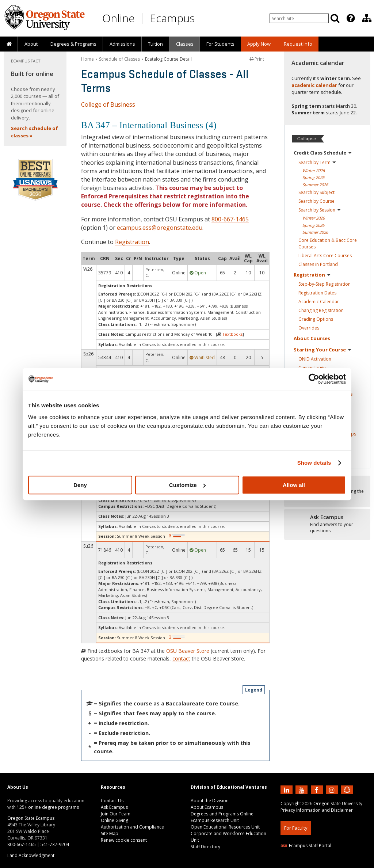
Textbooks (232, 334)
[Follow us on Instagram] (333, 789)
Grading (315, 319)
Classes (185, 44)
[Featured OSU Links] (350, 18)
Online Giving (114, 820)
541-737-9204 (55, 844)
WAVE (353, 863)
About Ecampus (207, 807)
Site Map (109, 833)
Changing (321, 310)
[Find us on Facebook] (318, 789)
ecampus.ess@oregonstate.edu (159, 228)
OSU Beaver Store (187, 650)
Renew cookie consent (124, 840)
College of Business (108, 104)
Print (256, 59)
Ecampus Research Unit (215, 820)
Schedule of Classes (119, 59)
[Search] (335, 18)
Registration (132, 242)
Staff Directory (205, 847)
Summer (315, 184)
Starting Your (322, 349)
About (31, 44)
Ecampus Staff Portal (305, 845)
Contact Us (112, 800)
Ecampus (172, 18)
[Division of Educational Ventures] (366, 18)
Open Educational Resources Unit (225, 827)
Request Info (298, 44)
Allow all (294, 485)
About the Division (210, 800)
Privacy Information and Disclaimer (316, 810)
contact (181, 658)
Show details (314, 463)
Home (87, 59)
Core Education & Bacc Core (327, 243)
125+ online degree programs (48, 807)
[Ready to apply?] (327, 524)
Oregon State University (337, 803)
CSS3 (338, 863)
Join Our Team (115, 814)
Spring (313, 177)
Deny (80, 485)
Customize (187, 485)
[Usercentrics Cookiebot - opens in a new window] (314, 378)
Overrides (308, 328)
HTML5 (321, 863)
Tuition (155, 44)
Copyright (290, 803)
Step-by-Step (324, 284)
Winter (313, 170)
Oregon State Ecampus (30, 818)
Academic (318, 301)
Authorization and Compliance (132, 827)
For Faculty (296, 828)
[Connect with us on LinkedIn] (287, 789)
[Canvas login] (347, 795)
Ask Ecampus (114, 807)
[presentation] (350, 18)
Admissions (122, 44)
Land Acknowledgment (30, 855)
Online (118, 18)
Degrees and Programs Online (222, 814)
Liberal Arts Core (325, 255)
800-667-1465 (230, 219)
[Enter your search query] (299, 18)
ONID (314, 359)
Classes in (318, 264)
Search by (317, 162)
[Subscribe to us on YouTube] (302, 789)
